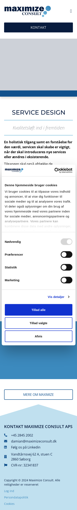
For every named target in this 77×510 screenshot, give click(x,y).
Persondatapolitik (16, 497)
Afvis (38, 336)
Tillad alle (38, 309)
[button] (71, 11)
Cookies (9, 504)
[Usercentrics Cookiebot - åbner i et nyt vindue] (54, 170)
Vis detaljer (56, 297)
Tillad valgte (38, 323)
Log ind (9, 491)
